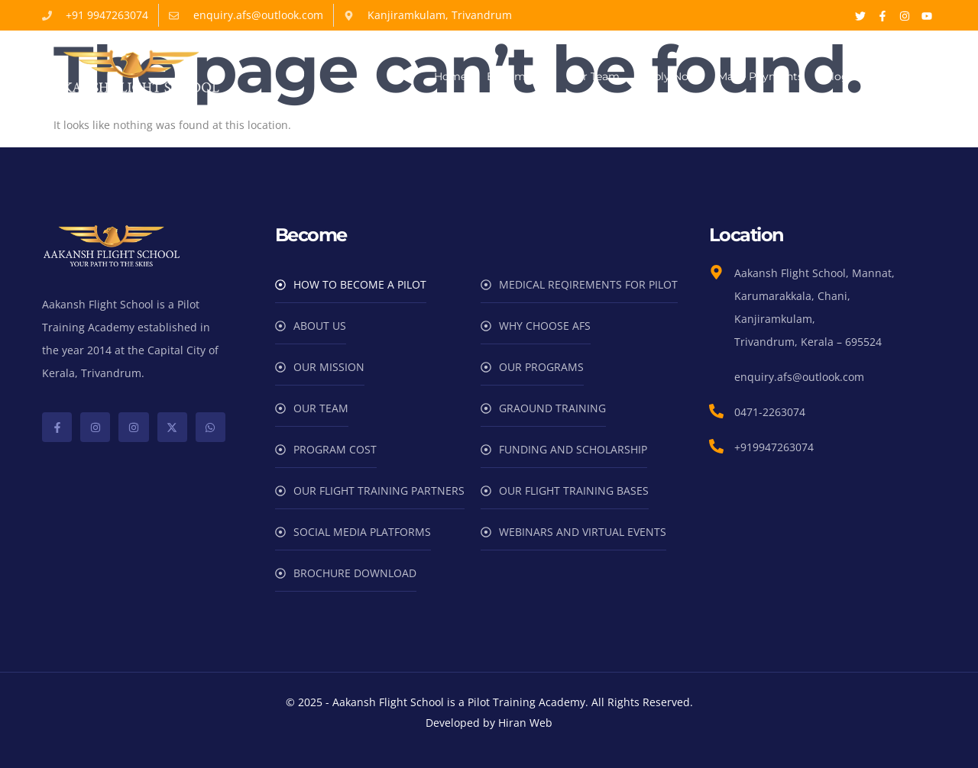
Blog (836, 76)
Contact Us (898, 76)
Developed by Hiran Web (489, 722)
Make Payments (760, 76)
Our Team (593, 76)
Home (450, 76)
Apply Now (669, 76)
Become (517, 76)
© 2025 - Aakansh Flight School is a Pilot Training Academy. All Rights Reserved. (489, 702)
